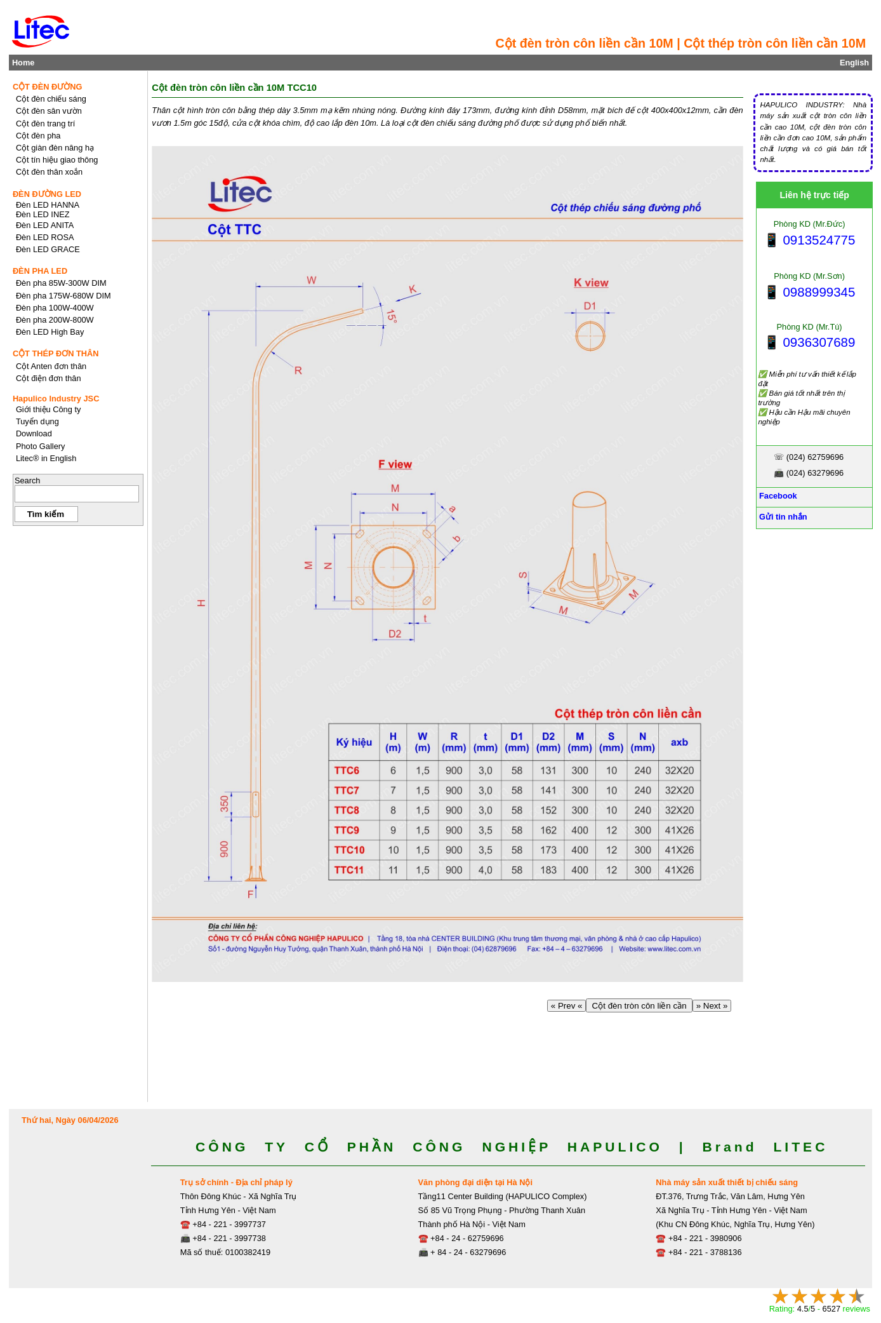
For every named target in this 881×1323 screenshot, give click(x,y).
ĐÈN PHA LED (40, 271)
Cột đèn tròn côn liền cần (639, 1006)
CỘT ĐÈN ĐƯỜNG (48, 86)
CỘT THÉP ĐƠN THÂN (56, 353)
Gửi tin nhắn (782, 516)
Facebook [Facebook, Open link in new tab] (777, 495)
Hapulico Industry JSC (56, 398)
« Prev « (566, 1006)
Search (28, 480)
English (854, 62)
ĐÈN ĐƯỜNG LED (47, 194)
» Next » (712, 1006)
